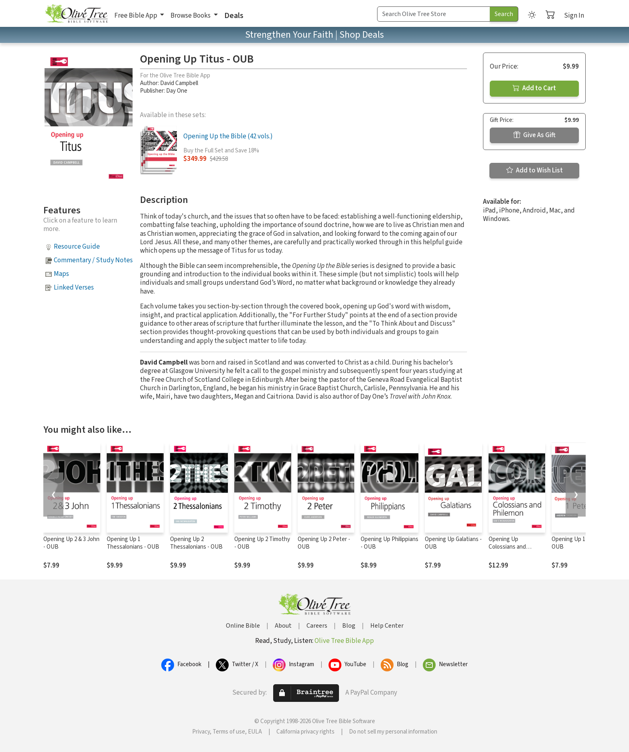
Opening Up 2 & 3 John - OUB (71, 543)
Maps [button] (61, 274)
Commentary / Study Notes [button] (93, 260)
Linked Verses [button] (74, 287)
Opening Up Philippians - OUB (389, 543)
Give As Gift (534, 135)
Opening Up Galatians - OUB (453, 543)
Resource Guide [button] (77, 246)
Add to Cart (534, 88)
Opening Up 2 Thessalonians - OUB (196, 543)
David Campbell (179, 83)
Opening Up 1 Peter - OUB (578, 543)
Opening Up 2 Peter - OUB (324, 543)
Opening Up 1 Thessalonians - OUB (133, 543)
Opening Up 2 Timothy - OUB (262, 543)
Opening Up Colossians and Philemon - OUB (508, 547)
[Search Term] (433, 14)
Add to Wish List (534, 170)
